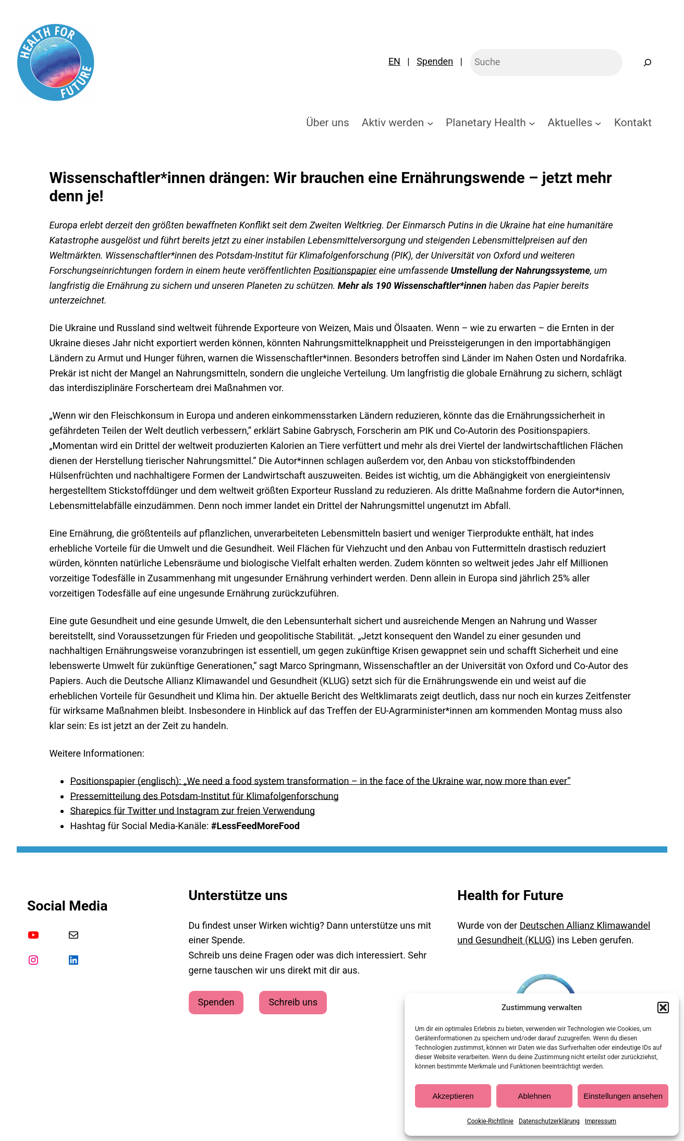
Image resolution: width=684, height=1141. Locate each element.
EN (394, 61)
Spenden (435, 61)
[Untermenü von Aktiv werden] (430, 122)
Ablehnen (534, 1095)
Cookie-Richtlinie (490, 1121)
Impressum (600, 1121)
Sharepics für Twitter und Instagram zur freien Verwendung (192, 810)
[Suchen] (647, 62)
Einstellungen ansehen (623, 1095)
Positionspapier (344, 270)
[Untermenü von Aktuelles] (598, 122)
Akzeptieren (452, 1095)
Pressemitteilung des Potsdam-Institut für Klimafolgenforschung (204, 796)
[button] (663, 1007)
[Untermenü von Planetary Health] (532, 122)
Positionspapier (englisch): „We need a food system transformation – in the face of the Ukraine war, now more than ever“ (320, 780)
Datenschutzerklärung (549, 1121)
